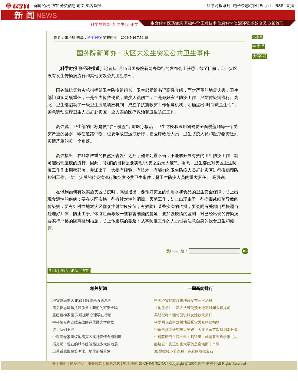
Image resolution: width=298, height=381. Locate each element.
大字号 (259, 56)
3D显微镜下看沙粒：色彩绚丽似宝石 (183, 351)
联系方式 (112, 363)
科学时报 (94, 37)
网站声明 (77, 363)
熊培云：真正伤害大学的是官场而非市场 (187, 344)
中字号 (258, 46)
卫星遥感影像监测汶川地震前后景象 (81, 351)
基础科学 (192, 23)
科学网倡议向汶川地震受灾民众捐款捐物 (187, 322)
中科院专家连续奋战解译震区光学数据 (83, 322)
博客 (55, 5)
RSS (279, 5)
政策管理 (275, 23)
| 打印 (52, 270)
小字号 (257, 37)
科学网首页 (100, 24)
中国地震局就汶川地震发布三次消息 (183, 300)
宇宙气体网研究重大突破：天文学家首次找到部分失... (197, 329)
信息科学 (225, 23)
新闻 (37, 5)
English (266, 5)
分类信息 (68, 5)
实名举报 (93, 5)
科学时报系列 (218, 5)
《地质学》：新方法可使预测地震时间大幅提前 (192, 308)
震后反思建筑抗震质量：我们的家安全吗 (85, 308)
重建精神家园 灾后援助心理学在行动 (81, 315)
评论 (64, 270)
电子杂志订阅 (245, 5)
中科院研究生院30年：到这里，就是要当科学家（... (195, 337)
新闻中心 (120, 24)
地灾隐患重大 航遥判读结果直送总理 (81, 300)
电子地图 (130, 363)
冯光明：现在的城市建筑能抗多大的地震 (85, 344)
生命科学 (158, 23)
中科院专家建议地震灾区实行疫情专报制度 (86, 337)
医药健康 (175, 23)
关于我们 (59, 363)
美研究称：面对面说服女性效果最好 (183, 315)
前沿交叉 (259, 23)
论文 (80, 5)
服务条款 (95, 363)
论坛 (46, 5)
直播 (290, 5)
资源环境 (242, 23)
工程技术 (209, 23)
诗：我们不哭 (63, 329)
